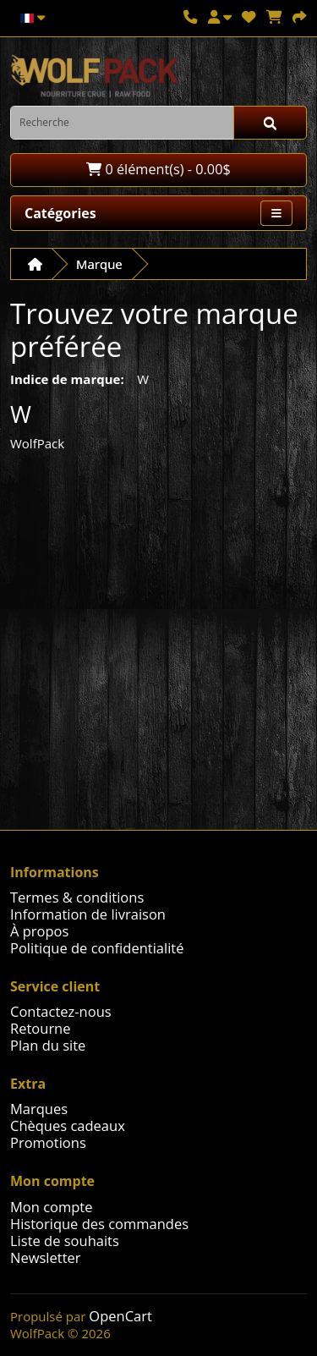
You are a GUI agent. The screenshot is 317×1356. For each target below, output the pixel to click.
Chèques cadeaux (67, 1125)
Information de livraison (88, 914)
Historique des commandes (99, 1223)
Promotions (48, 1142)
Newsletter (45, 1257)
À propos (39, 931)
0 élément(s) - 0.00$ (158, 169)
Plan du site (47, 1045)
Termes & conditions (77, 897)
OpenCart (120, 1316)
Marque (99, 263)
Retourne (40, 1028)
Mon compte (51, 1206)
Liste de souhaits (64, 1240)
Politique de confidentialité (96, 948)
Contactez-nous (61, 1011)
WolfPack (37, 443)
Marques (39, 1108)
